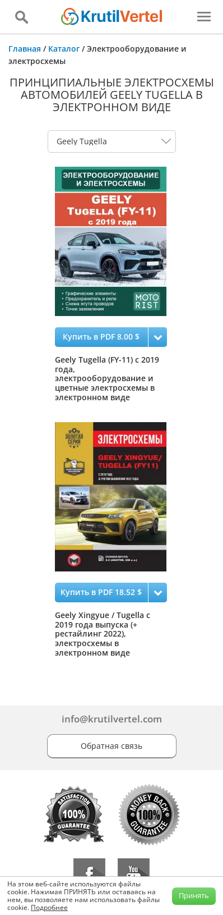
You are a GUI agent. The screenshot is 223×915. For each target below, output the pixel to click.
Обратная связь (111, 745)
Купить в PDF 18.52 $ (101, 592)
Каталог (64, 48)
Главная (24, 48)
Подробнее (49, 907)
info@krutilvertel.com (112, 718)
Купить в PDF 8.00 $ (101, 336)
